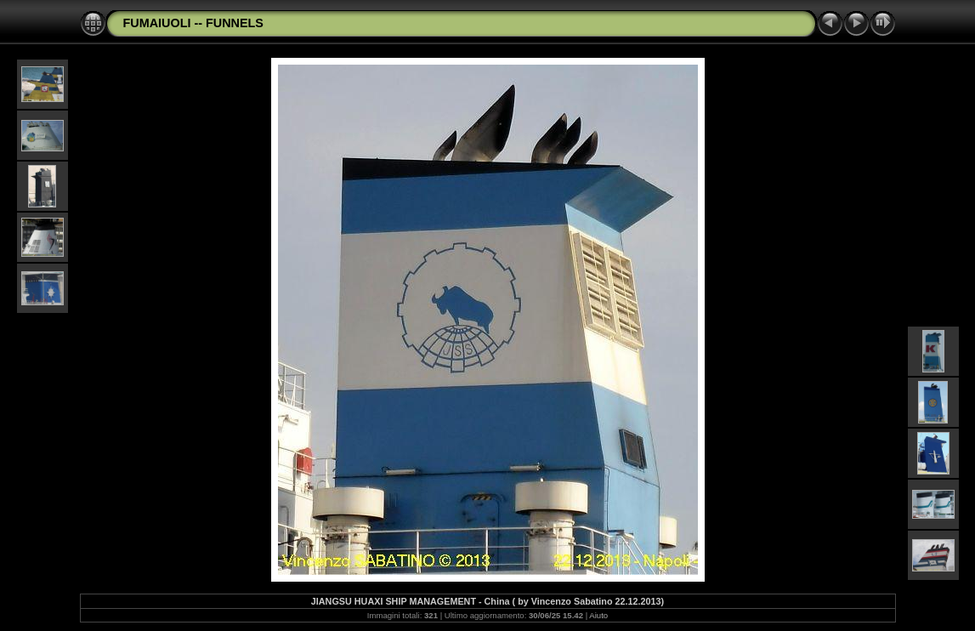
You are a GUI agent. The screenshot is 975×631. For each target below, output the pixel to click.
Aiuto (598, 615)
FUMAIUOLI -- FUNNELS (193, 23)
